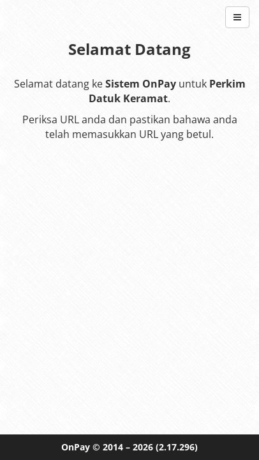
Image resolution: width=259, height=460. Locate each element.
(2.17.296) (177, 447)
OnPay (75, 447)
